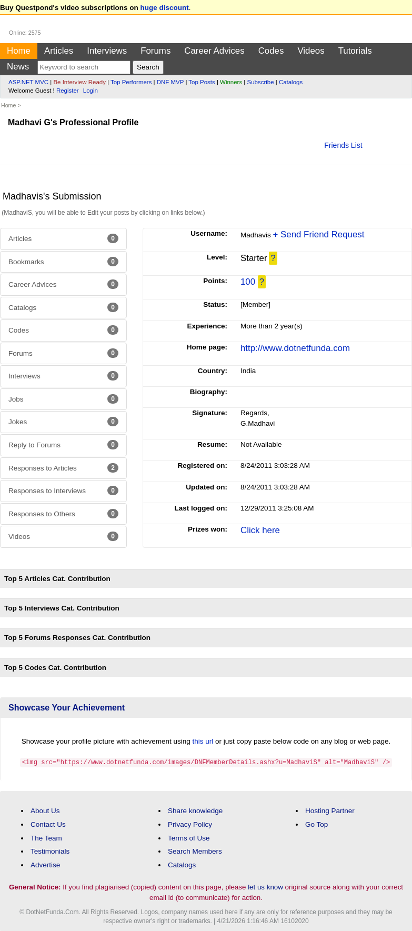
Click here (260, 530)
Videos (310, 51)
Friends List (343, 145)
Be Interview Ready (79, 82)
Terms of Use (189, 837)
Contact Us (48, 824)
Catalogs (291, 82)
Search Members (195, 851)
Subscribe (260, 82)
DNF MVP (170, 82)
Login (90, 90)
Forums (155, 51)
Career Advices (214, 51)
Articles (58, 51)
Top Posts (201, 82)
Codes (271, 51)
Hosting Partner (330, 810)
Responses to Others (63, 513)
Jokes (63, 421)
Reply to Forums (63, 444)
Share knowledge (195, 810)
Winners (231, 82)
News (18, 67)
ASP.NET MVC (28, 82)
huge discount (164, 8)
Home (19, 51)
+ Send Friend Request (319, 234)
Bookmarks (63, 261)
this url (203, 741)
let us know (265, 886)
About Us (45, 810)
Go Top (316, 824)
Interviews (107, 51)
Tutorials (355, 51)
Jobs (63, 399)
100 (247, 282)
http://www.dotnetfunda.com (295, 348)
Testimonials (50, 851)
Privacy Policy (190, 824)
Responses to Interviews (63, 490)
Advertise (45, 864)
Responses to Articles (63, 468)
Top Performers (131, 82)
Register (67, 90)
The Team (46, 837)
